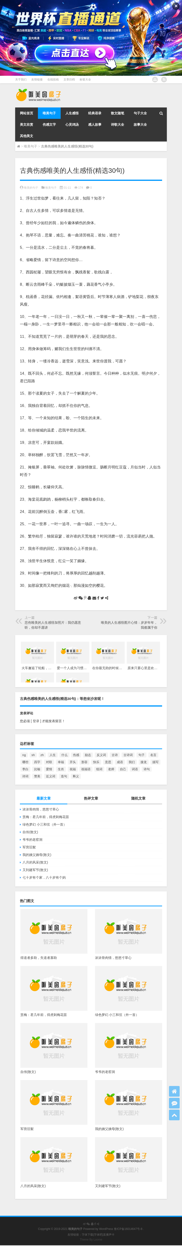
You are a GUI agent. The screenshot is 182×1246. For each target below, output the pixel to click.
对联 (49, 762)
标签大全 (85, 79)
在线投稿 (53, 79)
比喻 (37, 769)
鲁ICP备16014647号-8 (128, 1229)
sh (33, 755)
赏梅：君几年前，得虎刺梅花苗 (46, 817)
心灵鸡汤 (72, 124)
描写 (155, 762)
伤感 (76, 755)
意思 (108, 762)
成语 (120, 762)
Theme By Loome (91, 1239)
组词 (99, 769)
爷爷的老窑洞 (32, 839)
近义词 (50, 776)
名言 (153, 755)
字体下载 (87, 1234)
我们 (132, 762)
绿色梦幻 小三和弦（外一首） (45, 824)
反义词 (101, 755)
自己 (123, 769)
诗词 (25, 776)
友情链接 (37, 79)
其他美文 (26, 136)
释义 (76, 776)
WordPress (106, 1229)
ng (24, 755)
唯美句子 (49, 113)
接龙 (144, 762)
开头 (73, 762)
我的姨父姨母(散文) (37, 855)
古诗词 (128, 755)
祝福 (73, 769)
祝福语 (86, 769)
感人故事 (94, 124)
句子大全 (140, 113)
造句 (64, 776)
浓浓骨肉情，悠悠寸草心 (41, 809)
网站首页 (26, 113)
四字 (37, 762)
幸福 (61, 762)
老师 (111, 769)
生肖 (61, 769)
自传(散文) (30, 832)
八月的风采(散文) (35, 862)
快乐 (96, 762)
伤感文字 (49, 124)
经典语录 (94, 113)
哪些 (25, 762)
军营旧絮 (29, 847)
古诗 (115, 755)
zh (42, 755)
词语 (135, 769)
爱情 (49, 769)
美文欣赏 (26, 124)
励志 (88, 755)
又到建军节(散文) (35, 870)
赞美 (37, 776)
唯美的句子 (31, 187)
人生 (53, 755)
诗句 (147, 769)
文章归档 (69, 79)
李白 (25, 769)
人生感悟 (72, 113)
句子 (141, 755)
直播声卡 (108, 1234)
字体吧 (98, 1234)
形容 (84, 762)
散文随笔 (117, 113)
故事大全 (140, 124)
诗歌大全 (117, 124)
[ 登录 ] (36, 721)
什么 (64, 755)
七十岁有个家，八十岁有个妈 (44, 877)
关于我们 (21, 79)
